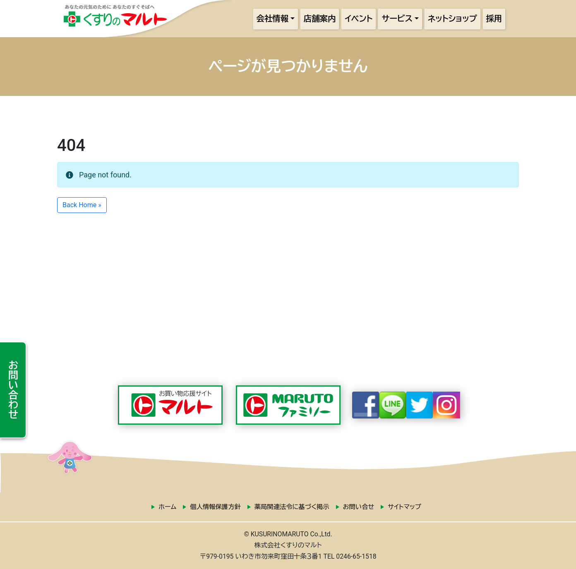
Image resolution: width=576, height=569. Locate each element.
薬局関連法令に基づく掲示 (291, 507)
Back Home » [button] (81, 205)
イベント (358, 19)
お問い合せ (358, 507)
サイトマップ (404, 507)
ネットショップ (452, 19)
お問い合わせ (13, 389)
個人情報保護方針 (215, 507)
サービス (397, 19)
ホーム (167, 507)
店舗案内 (320, 19)
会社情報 (272, 19)
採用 (494, 19)
